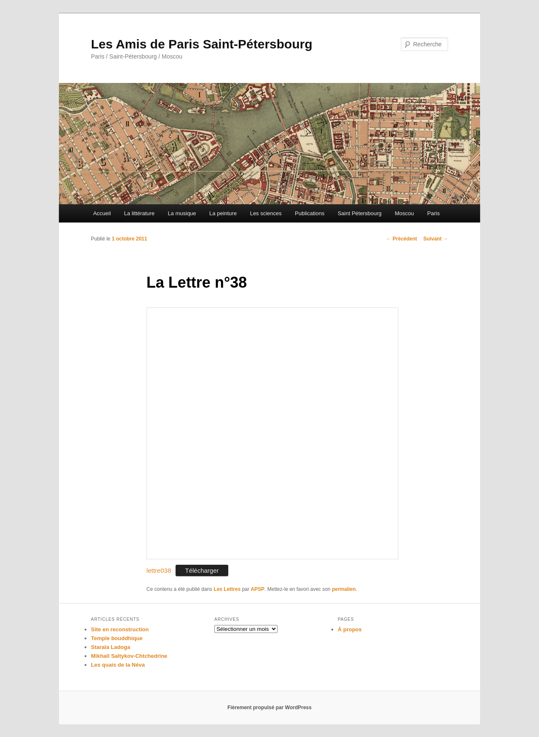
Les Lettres (226, 589)
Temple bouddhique (117, 638)
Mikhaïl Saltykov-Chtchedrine (129, 656)
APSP (257, 589)
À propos (350, 629)
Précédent (401, 239)
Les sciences (266, 213)
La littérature (139, 213)
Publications (309, 213)
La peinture (223, 213)
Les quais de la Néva (118, 665)
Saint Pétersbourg (360, 213)
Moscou (404, 213)
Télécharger (202, 570)
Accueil (102, 213)
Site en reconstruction (120, 629)
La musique (182, 213)
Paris (433, 213)
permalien (344, 589)
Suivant (435, 239)
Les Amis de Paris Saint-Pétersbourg (201, 44)
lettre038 (159, 570)
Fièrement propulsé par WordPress (269, 707)
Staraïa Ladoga (110, 647)
